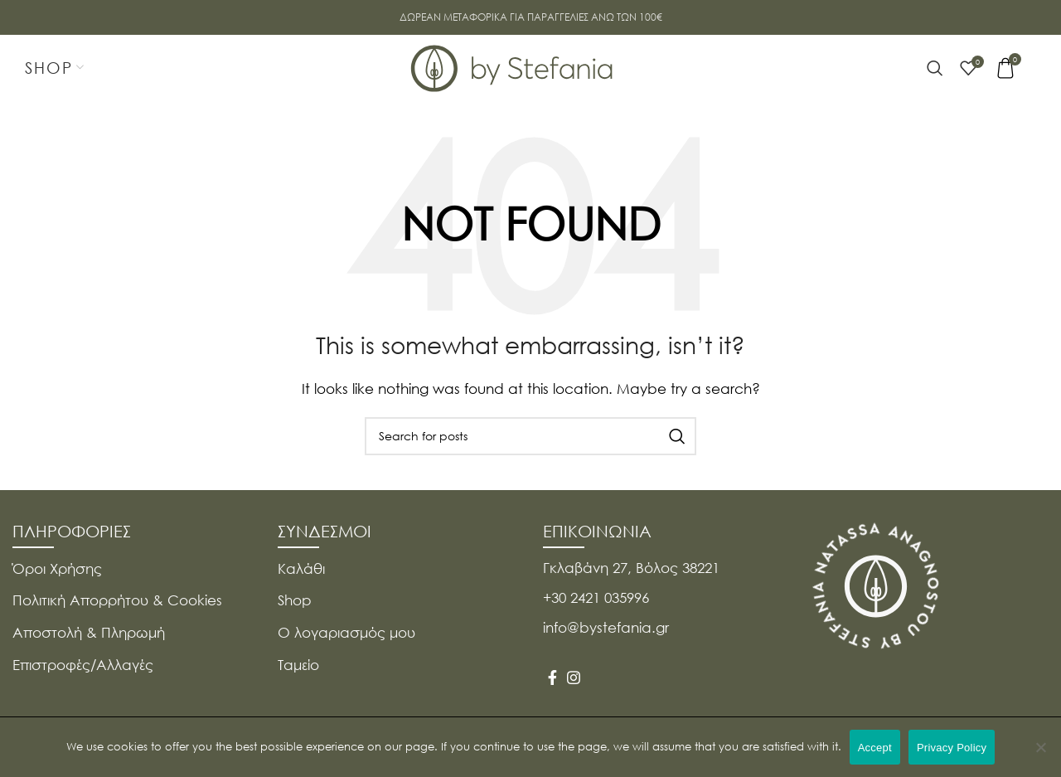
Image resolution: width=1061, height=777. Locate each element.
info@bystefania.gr (606, 627)
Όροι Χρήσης (57, 568)
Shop (295, 600)
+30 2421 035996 (596, 597)
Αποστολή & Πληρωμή (88, 632)
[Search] (935, 68)
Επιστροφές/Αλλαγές (82, 664)
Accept (875, 747)
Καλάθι (301, 568)
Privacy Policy (951, 747)
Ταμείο (298, 664)
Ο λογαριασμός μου (346, 632)
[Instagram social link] (573, 677)
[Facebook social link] (552, 677)
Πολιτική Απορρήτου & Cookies (117, 600)
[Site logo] (512, 66)
